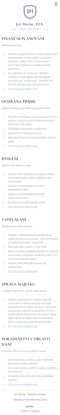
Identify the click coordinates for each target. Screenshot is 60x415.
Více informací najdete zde (22, 88)
